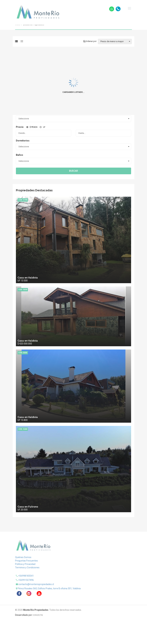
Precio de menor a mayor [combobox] (112, 41)
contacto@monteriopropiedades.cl (36, 584)
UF (44, 127)
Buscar (73, 171)
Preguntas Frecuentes (26, 560)
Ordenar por (90, 41)
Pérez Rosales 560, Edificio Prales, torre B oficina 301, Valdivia (49, 588)
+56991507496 (26, 580)
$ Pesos (33, 127)
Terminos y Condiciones (27, 567)
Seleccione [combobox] (23, 118)
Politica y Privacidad (25, 564)
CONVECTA (37, 615)
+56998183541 (26, 575)
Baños (19, 154)
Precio (20, 126)
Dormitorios (22, 140)
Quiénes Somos (23, 557)
